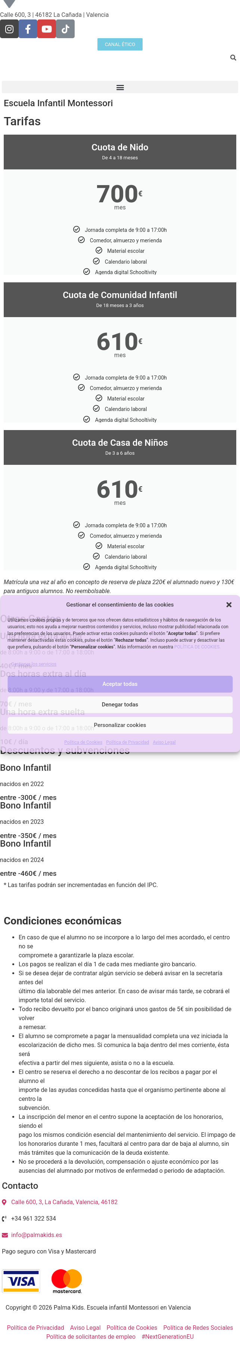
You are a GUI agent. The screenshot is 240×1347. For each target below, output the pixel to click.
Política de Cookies (83, 742)
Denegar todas (120, 704)
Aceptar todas (120, 684)
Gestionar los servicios (33, 664)
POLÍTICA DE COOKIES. (197, 647)
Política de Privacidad (127, 742)
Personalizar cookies (120, 725)
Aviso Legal (164, 742)
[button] (229, 604)
